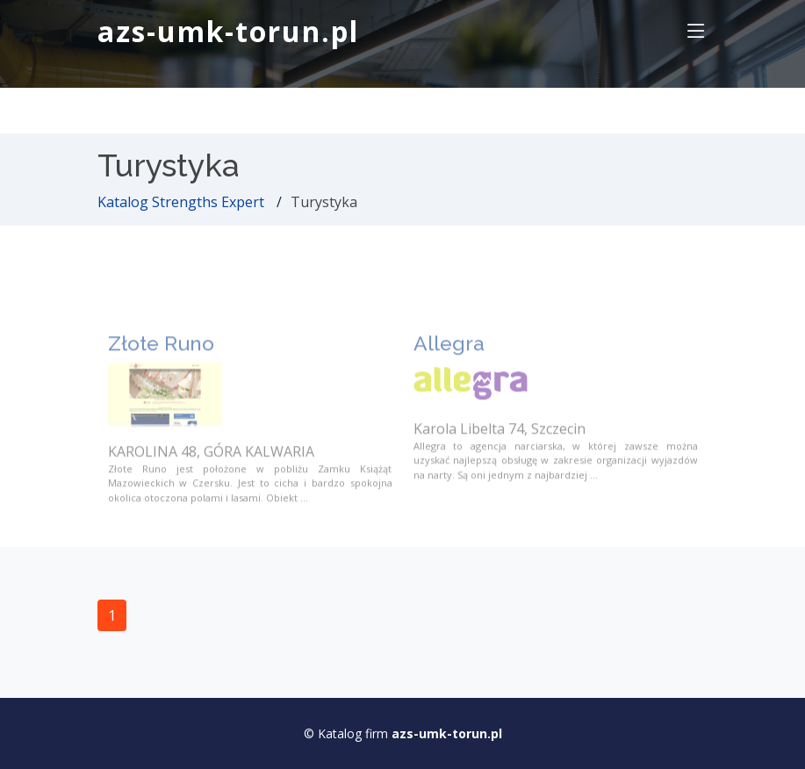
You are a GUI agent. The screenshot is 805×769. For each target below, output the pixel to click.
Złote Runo (161, 355)
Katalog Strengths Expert (180, 202)
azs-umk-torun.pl (228, 31)
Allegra (449, 355)
